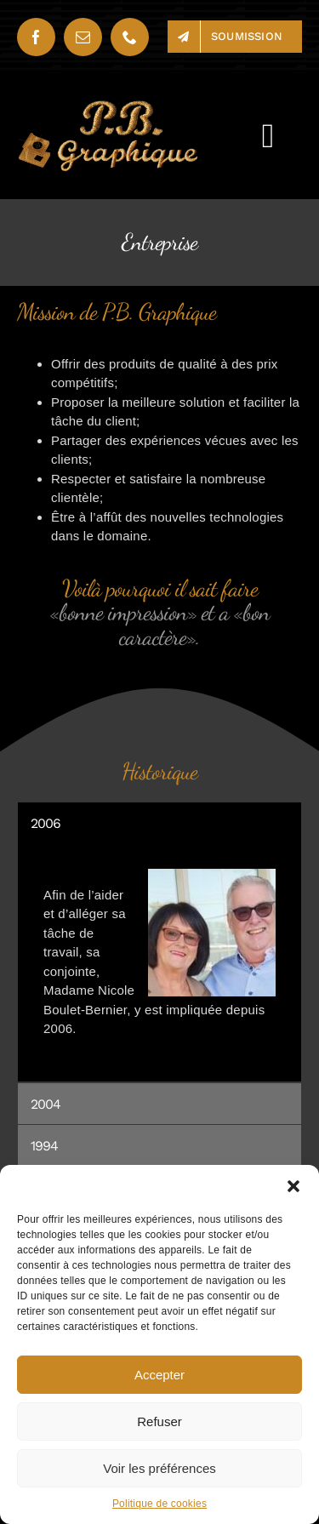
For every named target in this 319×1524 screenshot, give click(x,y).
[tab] (159, 822)
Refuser (159, 1421)
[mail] (83, 37)
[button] (293, 1186)
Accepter (159, 1374)
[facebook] (36, 37)
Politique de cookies (159, 1504)
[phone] (130, 37)
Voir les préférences (159, 1468)
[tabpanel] (159, 962)
